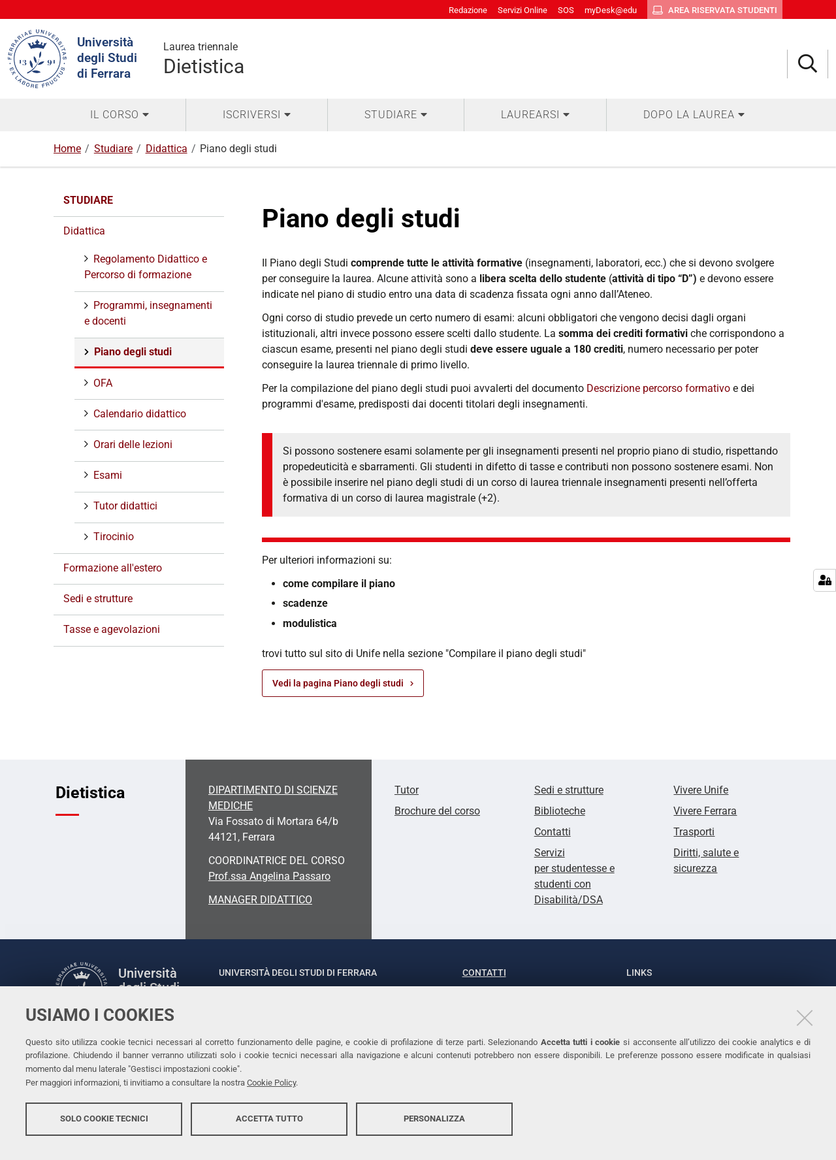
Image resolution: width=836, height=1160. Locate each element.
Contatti (552, 832)
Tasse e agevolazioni (111, 629)
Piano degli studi (131, 352)
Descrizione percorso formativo (658, 388)
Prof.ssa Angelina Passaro (269, 876)
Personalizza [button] (434, 1126)
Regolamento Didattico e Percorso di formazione (145, 267)
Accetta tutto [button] (269, 1126)
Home (67, 148)
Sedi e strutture (98, 598)
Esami (106, 475)
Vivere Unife (700, 790)
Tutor (406, 790)
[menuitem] (119, 115)
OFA (101, 383)
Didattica (166, 148)
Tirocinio (112, 536)
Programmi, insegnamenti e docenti (148, 313)
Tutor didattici (124, 506)
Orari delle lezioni (131, 444)
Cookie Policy (271, 1090)
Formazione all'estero (112, 568)
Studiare (113, 148)
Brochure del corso (437, 811)
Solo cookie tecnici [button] (104, 1126)
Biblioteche (559, 811)
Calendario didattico (138, 414)
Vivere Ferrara (705, 811)
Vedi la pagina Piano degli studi (338, 683)
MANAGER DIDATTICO (260, 900)
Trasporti (694, 832)
